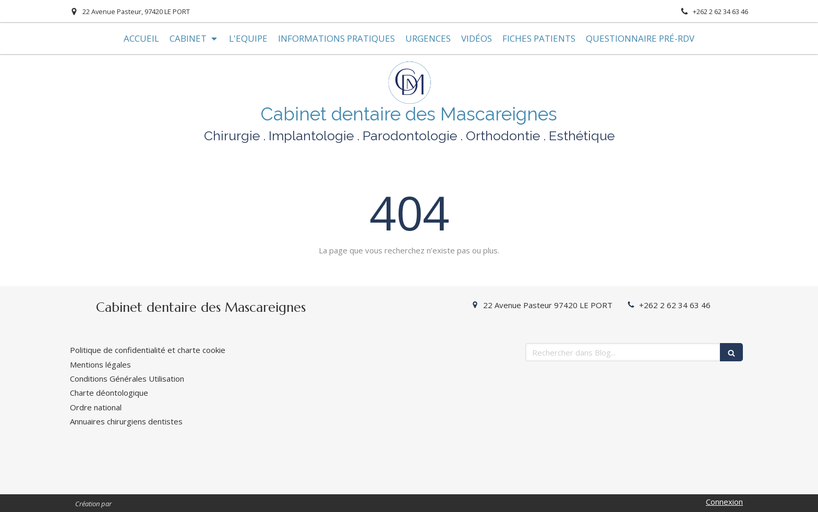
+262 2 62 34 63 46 (675, 305)
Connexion (724, 501)
